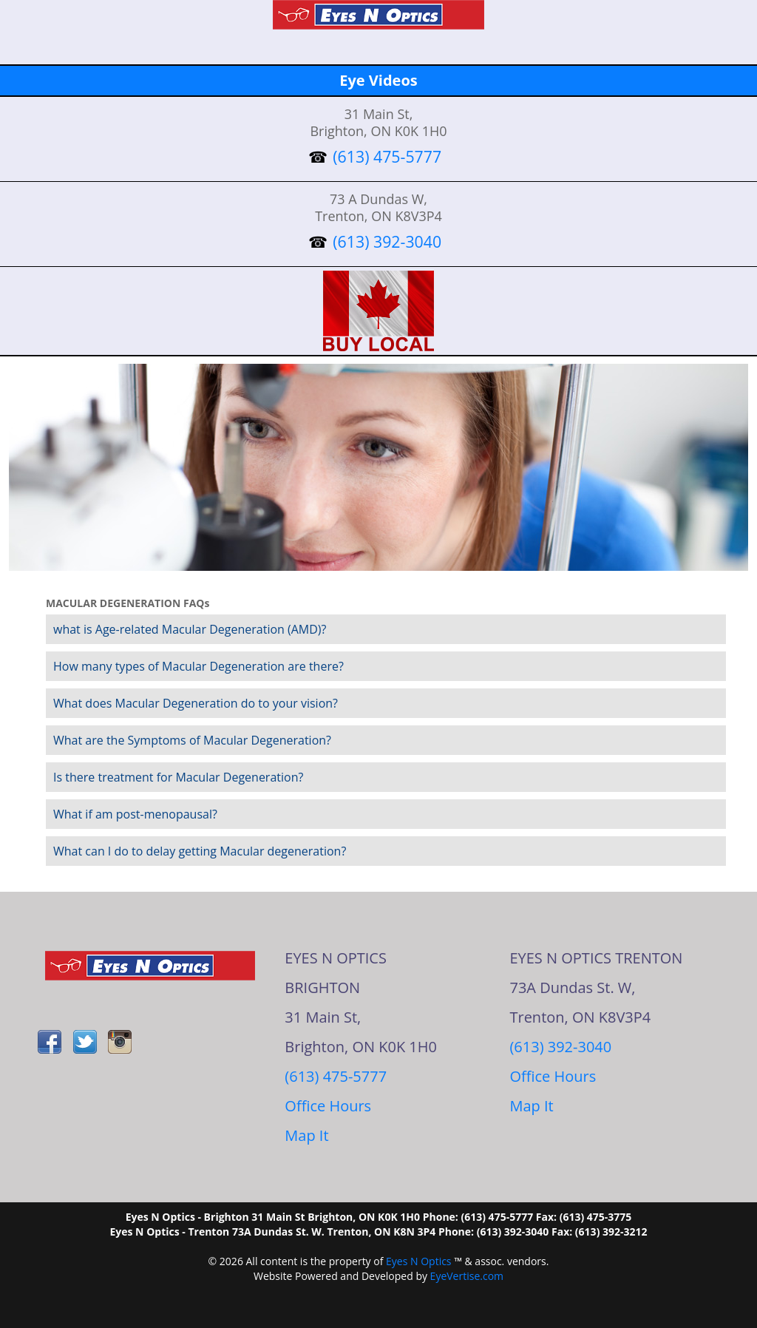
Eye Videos (378, 80)
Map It (306, 1135)
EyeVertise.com (466, 1276)
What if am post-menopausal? (135, 814)
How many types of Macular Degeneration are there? (198, 666)
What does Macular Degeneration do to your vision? (195, 703)
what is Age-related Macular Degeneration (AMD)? (189, 629)
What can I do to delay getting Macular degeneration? (199, 851)
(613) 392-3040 (560, 1047)
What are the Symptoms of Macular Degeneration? (192, 740)
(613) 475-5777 (336, 1076)
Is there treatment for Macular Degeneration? (178, 777)
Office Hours (328, 1106)
